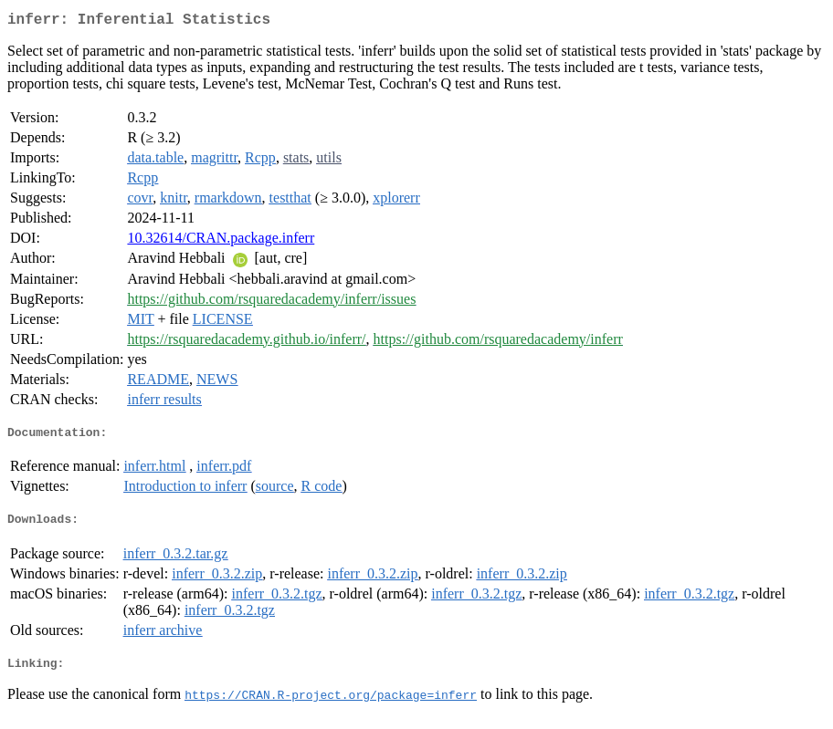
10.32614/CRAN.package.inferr (220, 241)
